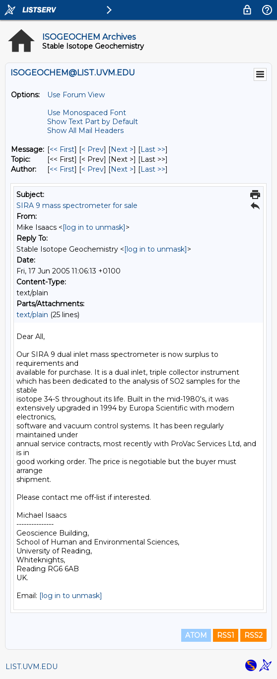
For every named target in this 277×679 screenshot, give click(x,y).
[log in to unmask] (94, 227)
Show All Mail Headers (85, 130)
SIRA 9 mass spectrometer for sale (77, 205)
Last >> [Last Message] (152, 149)
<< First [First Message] (62, 149)
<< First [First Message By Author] (62, 169)
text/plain (32, 314)
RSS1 (225, 635)
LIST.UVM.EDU (31, 666)
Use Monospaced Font (86, 112)
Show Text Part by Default (92, 121)
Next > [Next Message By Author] (122, 169)
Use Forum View (76, 94)
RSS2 (253, 635)
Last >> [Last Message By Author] (152, 169)
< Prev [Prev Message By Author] (92, 169)
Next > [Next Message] (122, 149)
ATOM (196, 635)
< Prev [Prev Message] (92, 149)
